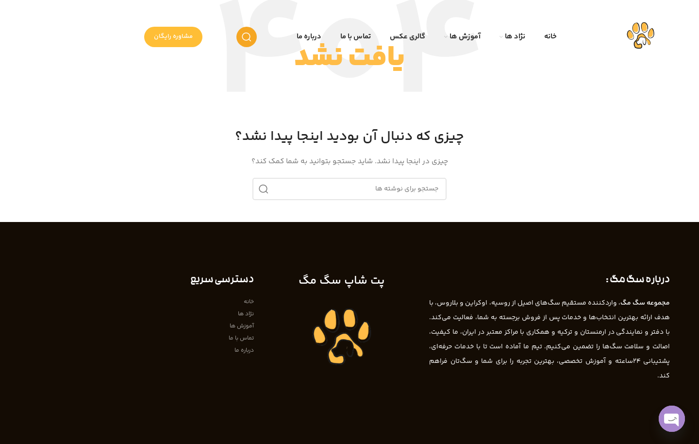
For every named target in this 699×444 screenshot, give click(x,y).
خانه (249, 302)
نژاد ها (246, 314)
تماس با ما (241, 338)
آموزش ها (242, 326)
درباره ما (244, 350)
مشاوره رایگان (173, 36)
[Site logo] (640, 37)
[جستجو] (247, 37)
